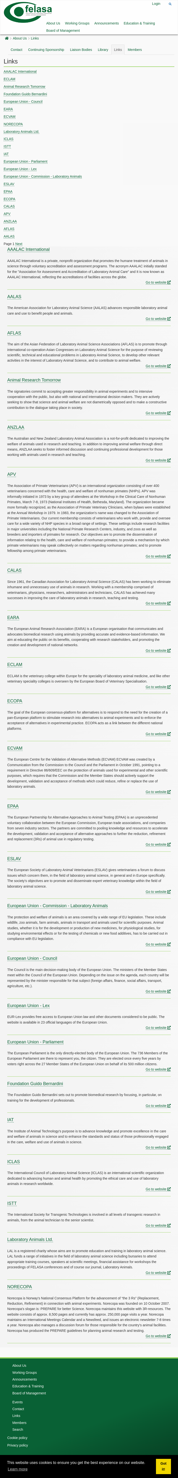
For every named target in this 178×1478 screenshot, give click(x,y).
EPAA (8, 191)
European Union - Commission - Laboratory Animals (43, 176)
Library (103, 50)
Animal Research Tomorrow (24, 86)
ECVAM (9, 117)
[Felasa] (28, 12)
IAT (6, 154)
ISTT (7, 146)
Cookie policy (17, 1438)
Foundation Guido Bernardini (25, 94)
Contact (16, 50)
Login (156, 4)
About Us (53, 23)
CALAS (9, 206)
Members (135, 50)
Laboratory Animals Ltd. (21, 132)
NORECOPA (13, 124)
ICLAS (8, 139)
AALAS (9, 236)
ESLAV (9, 184)
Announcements (106, 23)
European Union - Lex (20, 169)
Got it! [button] (164, 1466)
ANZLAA (10, 221)
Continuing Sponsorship (46, 50)
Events (17, 1402)
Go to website (158, 282)
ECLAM (9, 79)
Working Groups (77, 23)
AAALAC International (20, 71)
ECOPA (9, 199)
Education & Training (139, 23)
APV (7, 214)
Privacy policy (17, 1445)
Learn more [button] (18, 1469)
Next (18, 244)
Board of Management (63, 30)
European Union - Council (23, 101)
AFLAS (9, 229)
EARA (8, 109)
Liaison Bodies (81, 50)
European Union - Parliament (25, 161)
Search (17, 1429)
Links (35, 38)
